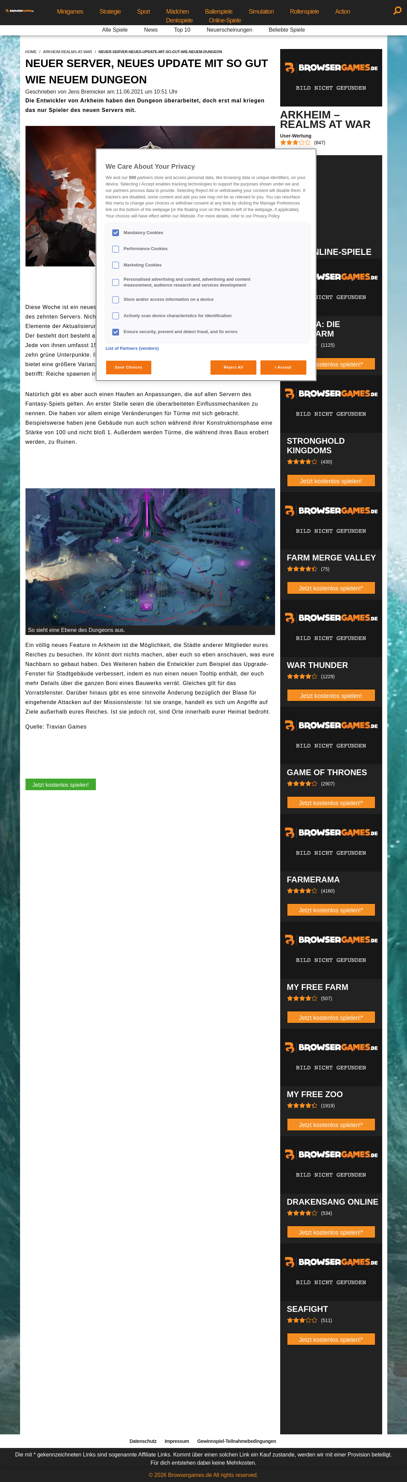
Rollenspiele (304, 11)
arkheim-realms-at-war (67, 52)
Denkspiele (179, 20)
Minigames (70, 11)
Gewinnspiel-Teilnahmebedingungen (236, 1441)
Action (342, 11)
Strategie (110, 11)
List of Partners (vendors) (132, 348)
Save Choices (128, 367)
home (31, 52)
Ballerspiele (218, 11)
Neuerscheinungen (229, 30)
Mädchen (177, 11)
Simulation (261, 11)
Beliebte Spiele (287, 30)
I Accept (283, 367)
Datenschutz (143, 1441)
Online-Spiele (225, 20)
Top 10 (182, 30)
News (151, 30)
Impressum (177, 1441)
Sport (143, 11)
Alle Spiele (115, 30)
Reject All (233, 367)
